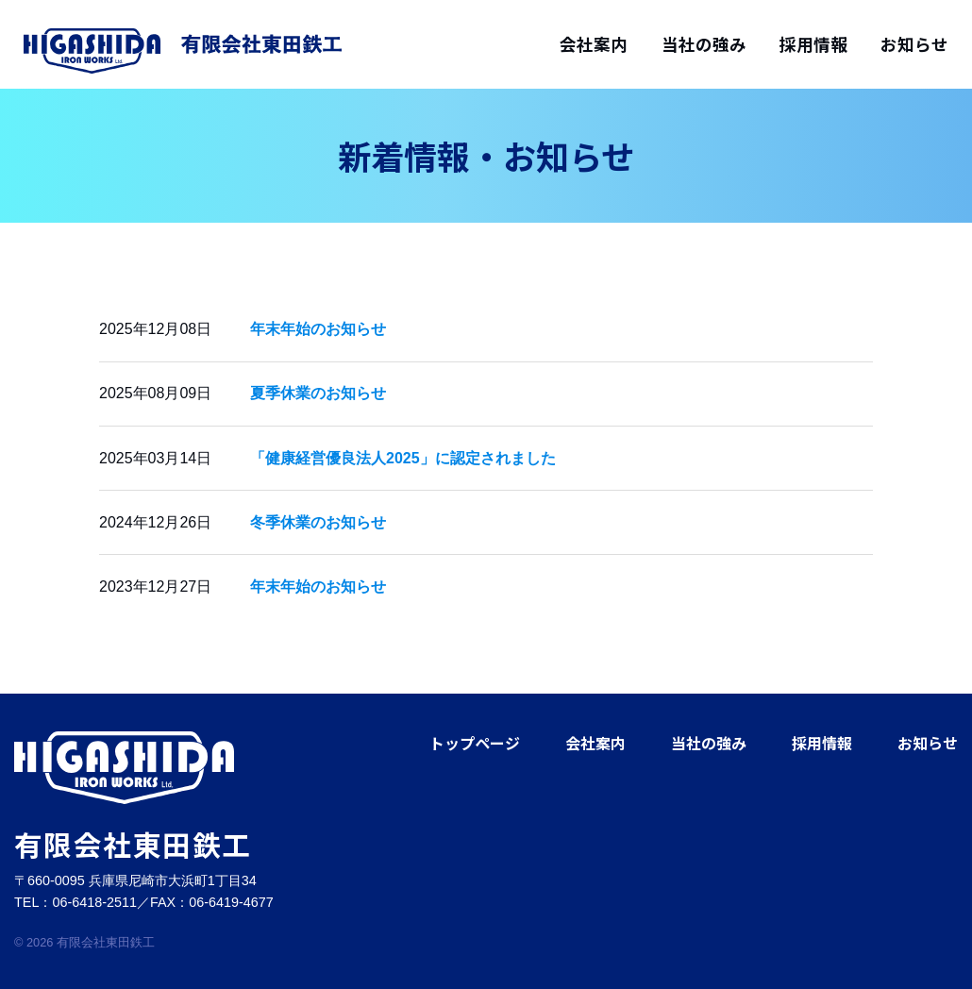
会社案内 (594, 44)
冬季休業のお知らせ (318, 522)
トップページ (474, 742)
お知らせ (914, 44)
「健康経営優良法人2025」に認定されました (403, 458)
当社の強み (704, 44)
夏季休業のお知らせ (318, 393)
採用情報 (813, 44)
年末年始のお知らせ (318, 329)
